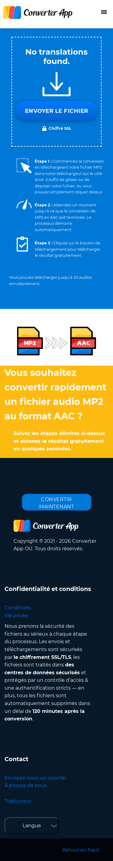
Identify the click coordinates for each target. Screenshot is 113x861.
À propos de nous (26, 785)
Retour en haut (80, 850)
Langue (32, 825)
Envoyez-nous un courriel (35, 778)
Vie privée (16, 615)
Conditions (18, 608)
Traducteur (18, 801)
